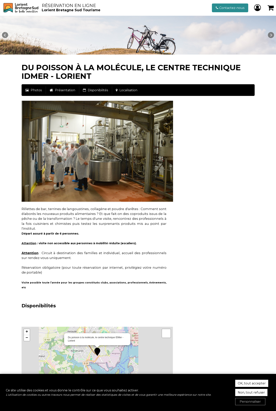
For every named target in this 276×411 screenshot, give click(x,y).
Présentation (65, 90)
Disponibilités (98, 90)
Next (271, 35)
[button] (271, 8)
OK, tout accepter (252, 383)
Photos (36, 90)
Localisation (128, 90)
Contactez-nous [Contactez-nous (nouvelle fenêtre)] (231, 8)
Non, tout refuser (251, 392)
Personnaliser (250, 401)
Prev (5, 35)
